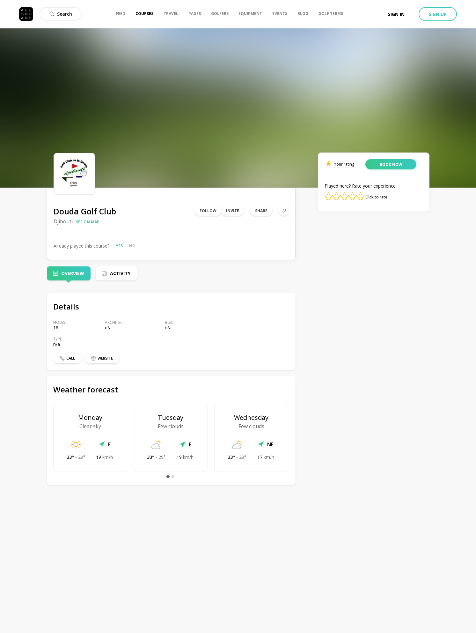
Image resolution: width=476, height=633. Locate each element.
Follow (208, 210)
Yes (119, 246)
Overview (72, 273)
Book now (391, 164)
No (132, 246)
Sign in (396, 14)
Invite (232, 210)
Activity (120, 273)
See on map (87, 222)
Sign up (438, 14)
